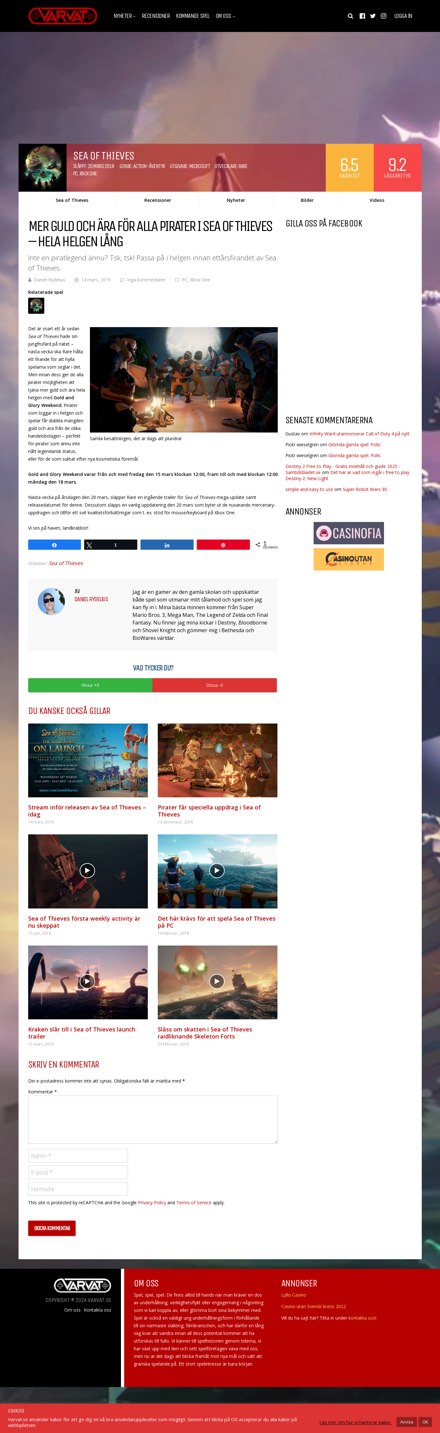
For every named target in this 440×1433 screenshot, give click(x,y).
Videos (377, 200)
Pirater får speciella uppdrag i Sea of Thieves (209, 810)
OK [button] (425, 1422)
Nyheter (123, 16)
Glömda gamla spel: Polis (354, 444)
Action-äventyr (149, 166)
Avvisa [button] (406, 1422)
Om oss (223, 16)
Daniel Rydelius (49, 280)
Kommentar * (42, 1092)
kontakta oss (361, 1318)
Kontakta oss (97, 1310)
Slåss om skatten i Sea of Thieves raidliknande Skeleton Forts (205, 1032)
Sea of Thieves (72, 200)
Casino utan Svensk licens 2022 (313, 1306)
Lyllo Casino (293, 1295)
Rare (242, 166)
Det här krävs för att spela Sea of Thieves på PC (217, 922)
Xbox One (88, 173)
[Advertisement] (339, 358)
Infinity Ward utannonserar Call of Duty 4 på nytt (359, 434)
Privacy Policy (152, 1202)
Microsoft (199, 166)
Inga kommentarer (146, 280)
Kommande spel (192, 16)
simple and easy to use (309, 489)
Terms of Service (194, 1202)
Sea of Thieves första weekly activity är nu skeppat (84, 922)
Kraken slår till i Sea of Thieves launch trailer (81, 1032)
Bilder (307, 200)
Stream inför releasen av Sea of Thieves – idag (87, 810)
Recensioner (156, 16)
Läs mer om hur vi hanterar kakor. (355, 1422)
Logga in (403, 16)
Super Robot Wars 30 (365, 489)
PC (75, 173)
